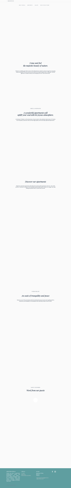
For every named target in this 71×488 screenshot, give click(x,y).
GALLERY (36, 5)
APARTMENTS (30, 5)
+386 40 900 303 (40, 479)
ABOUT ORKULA (22, 5)
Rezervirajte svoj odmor (26, 475)
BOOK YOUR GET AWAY (44, 5)
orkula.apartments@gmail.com (42, 477)
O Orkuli (23, 473)
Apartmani (23, 474)
